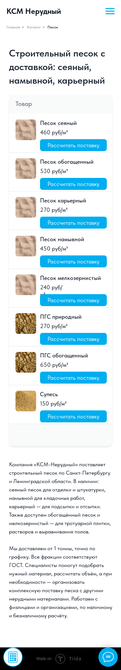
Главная (13, 27)
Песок (52, 27)
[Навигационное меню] (110, 11)
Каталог (34, 27)
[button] (13, 657)
